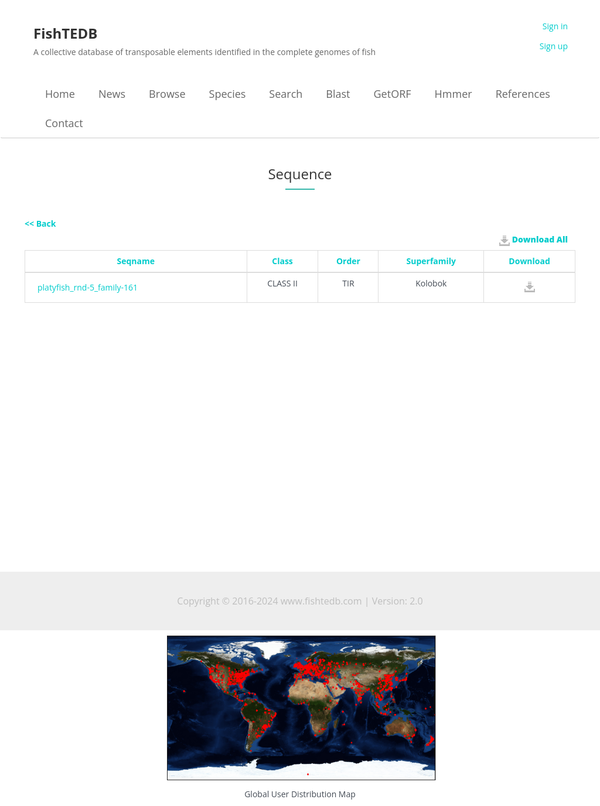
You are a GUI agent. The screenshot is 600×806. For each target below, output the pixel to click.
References (523, 94)
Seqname (136, 261)
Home (60, 94)
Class (282, 261)
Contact (64, 123)
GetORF (392, 94)
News (111, 94)
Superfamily (431, 261)
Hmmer (453, 94)
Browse (167, 94)
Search (285, 94)
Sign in (555, 26)
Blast (338, 94)
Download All (533, 239)
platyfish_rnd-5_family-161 (88, 287)
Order (348, 261)
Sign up (554, 46)
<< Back (40, 223)
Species (227, 94)
